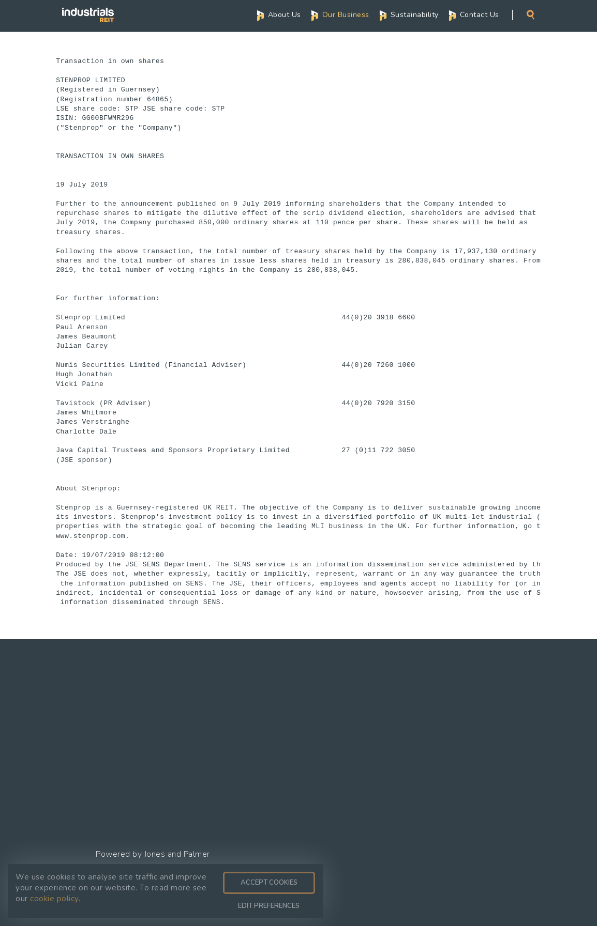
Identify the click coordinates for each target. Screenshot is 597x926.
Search (530, 14)
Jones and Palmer (177, 854)
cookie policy (54, 898)
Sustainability (415, 14)
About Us (284, 14)
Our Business (345, 14)
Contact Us (479, 14)
